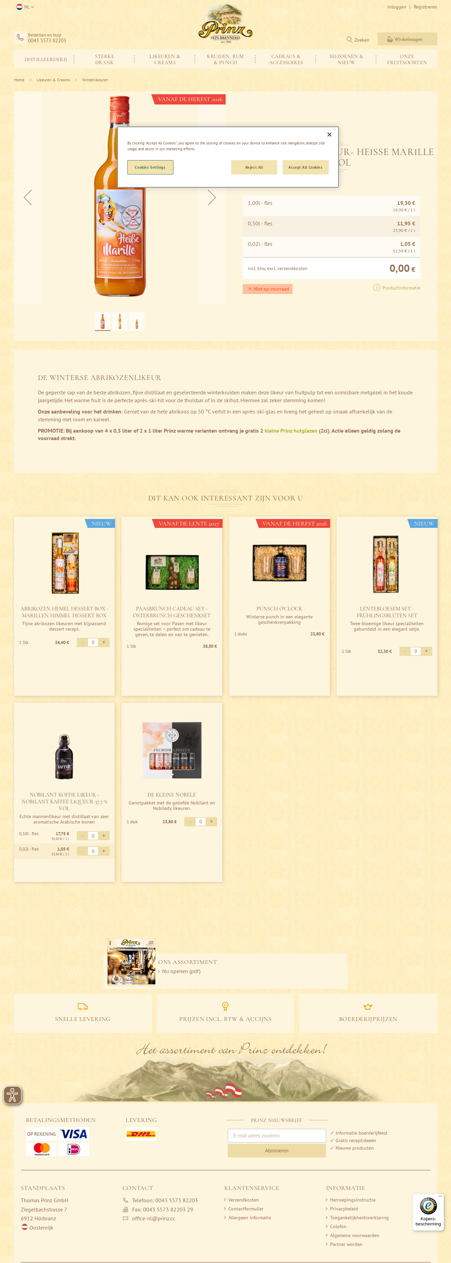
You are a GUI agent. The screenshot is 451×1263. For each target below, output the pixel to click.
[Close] (329, 134)
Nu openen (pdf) (181, 971)
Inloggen (396, 7)
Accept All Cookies (305, 167)
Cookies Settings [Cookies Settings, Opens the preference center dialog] (150, 167)
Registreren (425, 7)
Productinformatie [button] (400, 288)
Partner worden (346, 1244)
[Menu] (440, 1198)
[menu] (225, 59)
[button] (24, 7)
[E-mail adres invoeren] (277, 1135)
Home (19, 79)
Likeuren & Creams (53, 79)
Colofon (338, 1226)
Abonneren (276, 1150)
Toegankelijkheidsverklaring (359, 1218)
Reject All (254, 167)
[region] (228, 157)
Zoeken (361, 40)
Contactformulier (246, 1209)
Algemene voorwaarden (354, 1235)
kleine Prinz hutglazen (291, 430)
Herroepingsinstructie (353, 1200)
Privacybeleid (344, 1209)
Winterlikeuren (95, 79)
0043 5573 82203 (47, 40)
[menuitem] (44, 59)
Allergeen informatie (249, 1218)
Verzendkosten (243, 1200)
